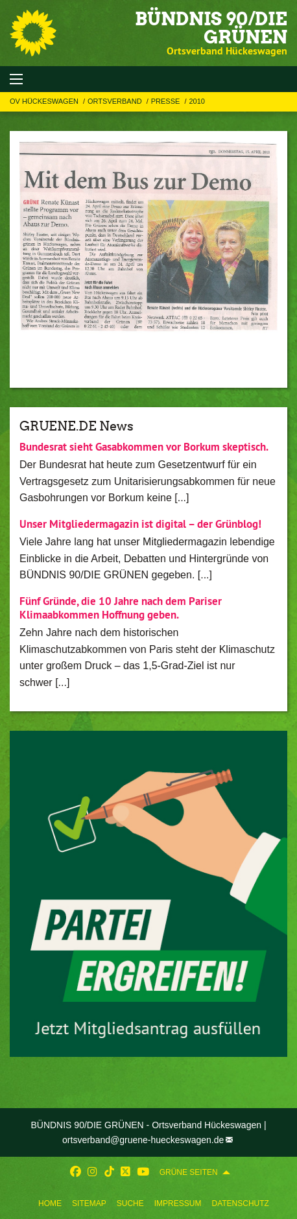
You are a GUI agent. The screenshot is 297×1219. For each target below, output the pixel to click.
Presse (166, 101)
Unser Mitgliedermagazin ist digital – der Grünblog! (140, 524)
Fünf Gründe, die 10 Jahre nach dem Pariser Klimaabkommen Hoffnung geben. (120, 608)
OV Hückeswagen (45, 101)
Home (50, 1203)
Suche (130, 1203)
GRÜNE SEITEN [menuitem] (189, 1172)
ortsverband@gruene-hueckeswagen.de (143, 1140)
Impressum (178, 1203)
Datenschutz (239, 1203)
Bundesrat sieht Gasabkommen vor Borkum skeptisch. (143, 447)
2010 (196, 101)
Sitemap (89, 1203)
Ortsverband (116, 101)
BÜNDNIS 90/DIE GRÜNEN (211, 28)
